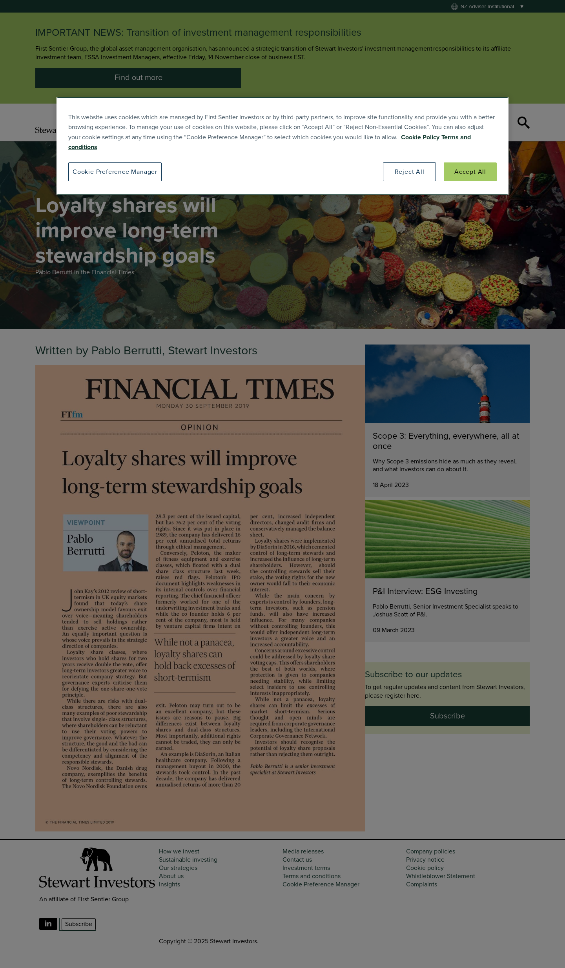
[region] (282, 146)
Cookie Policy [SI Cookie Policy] (420, 137)
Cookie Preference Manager (115, 172)
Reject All (410, 172)
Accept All (470, 172)
